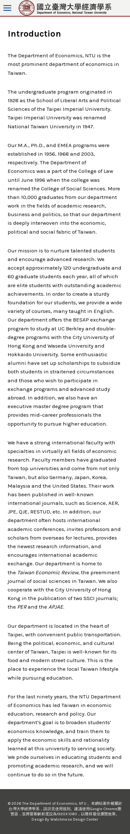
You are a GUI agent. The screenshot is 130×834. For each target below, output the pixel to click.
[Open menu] (7, 8)
